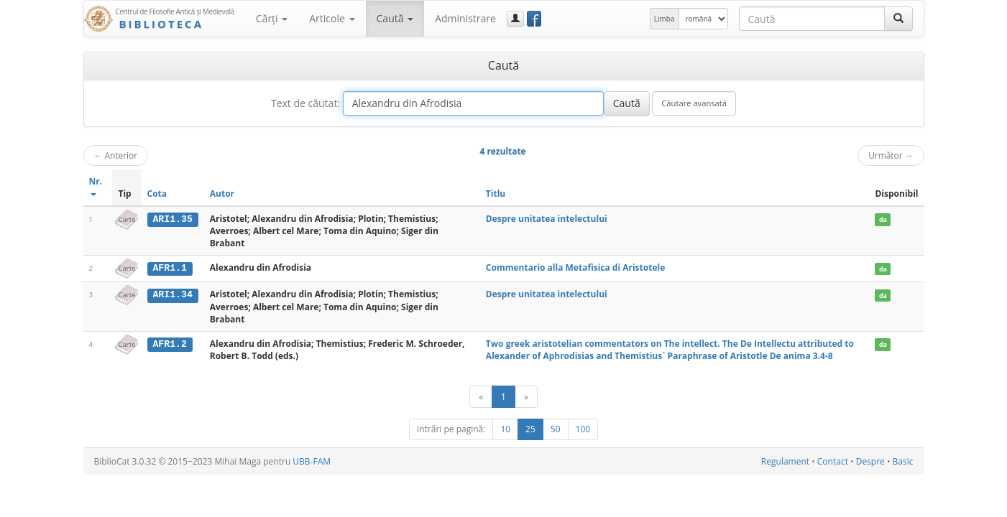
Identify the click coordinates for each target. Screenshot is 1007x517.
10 (505, 429)
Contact (832, 461)
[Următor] (526, 397)
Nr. (96, 185)
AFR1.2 (169, 343)
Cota (157, 193)
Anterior (116, 155)
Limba (664, 19)
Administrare (465, 18)
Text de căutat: (305, 103)
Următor (890, 155)
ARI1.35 (172, 219)
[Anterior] (480, 397)
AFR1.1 (169, 267)
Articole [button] (331, 18)
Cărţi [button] (272, 18)
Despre (870, 461)
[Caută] (898, 18)
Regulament (785, 461)
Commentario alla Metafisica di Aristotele (575, 267)
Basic (903, 461)
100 (583, 429)
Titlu (495, 193)
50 (556, 429)
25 (530, 429)
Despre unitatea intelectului (546, 219)
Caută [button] (395, 18)
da (883, 219)
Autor (222, 193)
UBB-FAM (312, 461)
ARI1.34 (172, 294)
